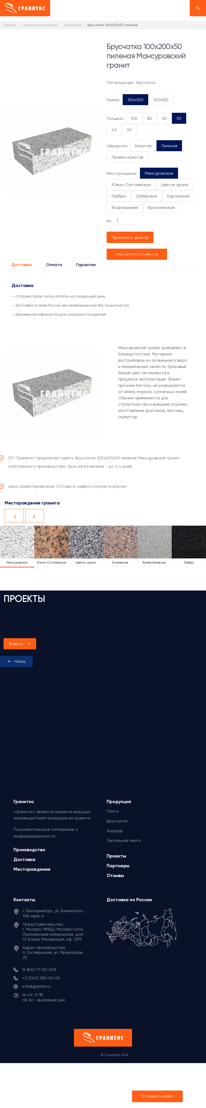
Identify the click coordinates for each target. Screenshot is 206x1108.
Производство (29, 849)
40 (114, 129)
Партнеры (118, 865)
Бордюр (115, 830)
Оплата (54, 264)
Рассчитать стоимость (137, 254)
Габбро (119, 196)
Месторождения (32, 869)
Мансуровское (159, 173)
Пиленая (169, 145)
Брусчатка (117, 820)
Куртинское (178, 196)
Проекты (116, 856)
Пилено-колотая (127, 157)
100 (134, 118)
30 (129, 129)
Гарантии (86, 264)
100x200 (135, 99)
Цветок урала (174, 184)
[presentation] (16, 661)
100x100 (160, 99)
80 (149, 118)
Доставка (22, 264)
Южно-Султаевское (131, 184)
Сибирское (146, 196)
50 (179, 118)
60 (164, 118)
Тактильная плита (123, 840)
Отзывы (115, 875)
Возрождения (125, 207)
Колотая (143, 145)
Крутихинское (161, 207)
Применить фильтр (130, 237)
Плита (113, 811)
